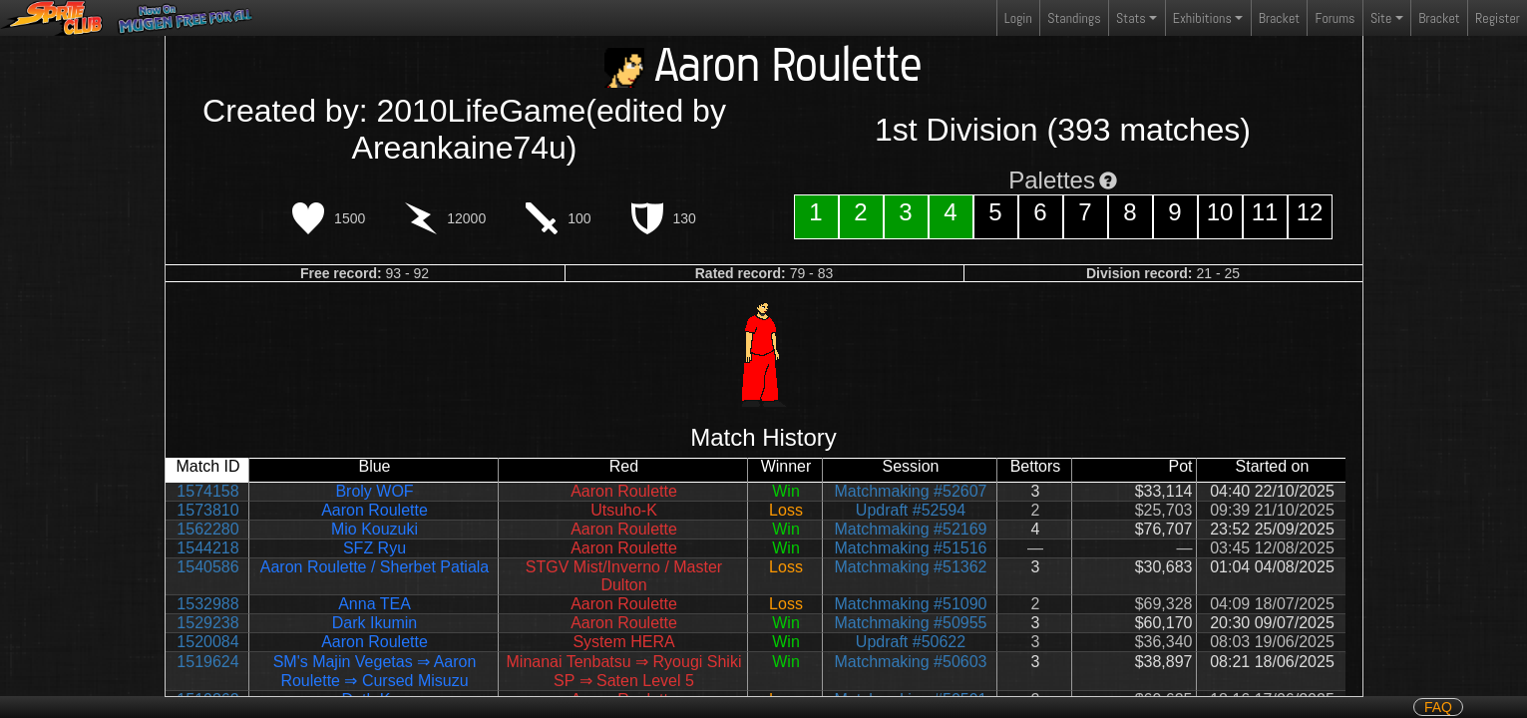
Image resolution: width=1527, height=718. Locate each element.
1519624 (207, 661)
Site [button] (1380, 18)
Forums (1335, 18)
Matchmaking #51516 (911, 547)
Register (1497, 18)
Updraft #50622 (910, 641)
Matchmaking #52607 (911, 491)
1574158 (207, 491)
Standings (1073, 22)
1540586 (207, 566)
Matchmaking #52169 (911, 529)
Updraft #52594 (910, 510)
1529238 (207, 622)
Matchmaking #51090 (911, 603)
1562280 (207, 529)
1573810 (207, 510)
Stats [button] (1131, 18)
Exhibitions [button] (1202, 18)
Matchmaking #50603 (911, 661)
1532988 (207, 603)
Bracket (1279, 18)
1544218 (207, 547)
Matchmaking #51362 (911, 566)
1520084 (207, 641)
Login (1018, 18)
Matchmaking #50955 (911, 622)
